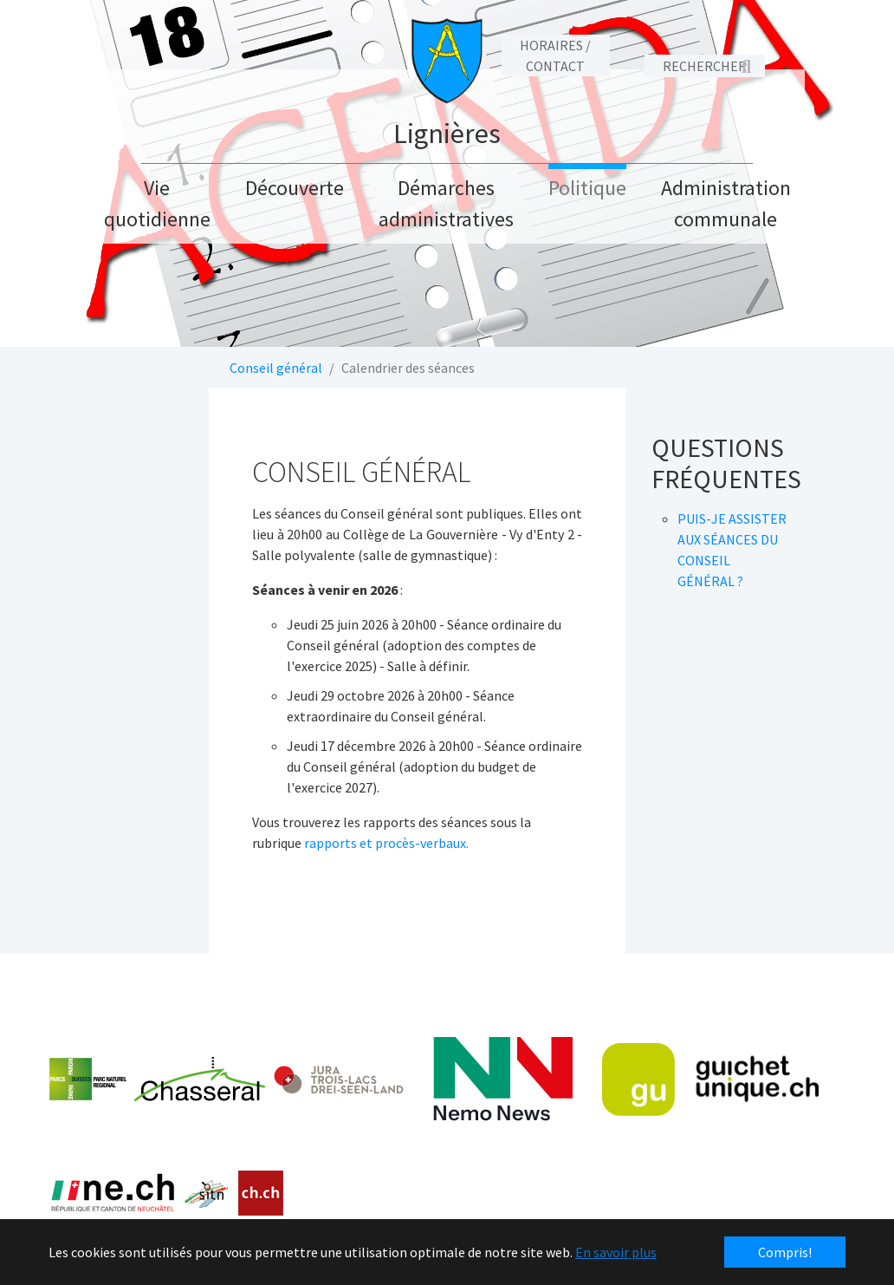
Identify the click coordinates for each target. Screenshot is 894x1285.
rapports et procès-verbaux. (386, 842)
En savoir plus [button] (616, 1252)
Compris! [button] (785, 1252)
